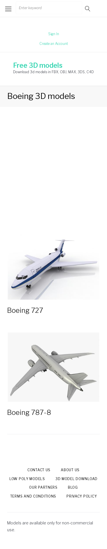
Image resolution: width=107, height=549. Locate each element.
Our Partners (43, 487)
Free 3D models (37, 65)
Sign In (53, 34)
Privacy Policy (81, 496)
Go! (88, 8)
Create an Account (53, 43)
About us (70, 470)
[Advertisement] (53, 173)
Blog (73, 487)
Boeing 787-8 (29, 412)
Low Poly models (27, 479)
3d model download (76, 479)
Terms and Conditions (33, 496)
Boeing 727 (25, 310)
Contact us (39, 470)
